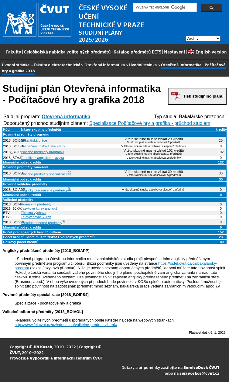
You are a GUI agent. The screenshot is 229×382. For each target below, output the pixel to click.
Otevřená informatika (104, 64)
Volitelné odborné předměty (41, 223)
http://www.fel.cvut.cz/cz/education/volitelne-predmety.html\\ (66, 324)
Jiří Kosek (42, 346)
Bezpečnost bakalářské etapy (43, 146)
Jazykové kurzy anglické (39, 208)
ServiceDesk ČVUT (201, 367)
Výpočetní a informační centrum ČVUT (66, 358)
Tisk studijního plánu (203, 96)
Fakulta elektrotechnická (57, 64)
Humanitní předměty (36, 204)
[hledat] (164, 7)
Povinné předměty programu (42, 152)
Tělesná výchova (33, 213)
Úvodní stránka (15, 64)
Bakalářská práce (34, 140)
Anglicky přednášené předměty (44, 190)
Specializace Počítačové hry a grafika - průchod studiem (149, 123)
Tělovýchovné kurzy (36, 217)
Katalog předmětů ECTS (137, 51)
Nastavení (174, 51)
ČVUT (15, 352)
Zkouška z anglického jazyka (42, 158)
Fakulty (13, 51)
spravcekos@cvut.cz (199, 373)
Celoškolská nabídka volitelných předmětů (67, 51)
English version (207, 51)
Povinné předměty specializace (44, 174)
